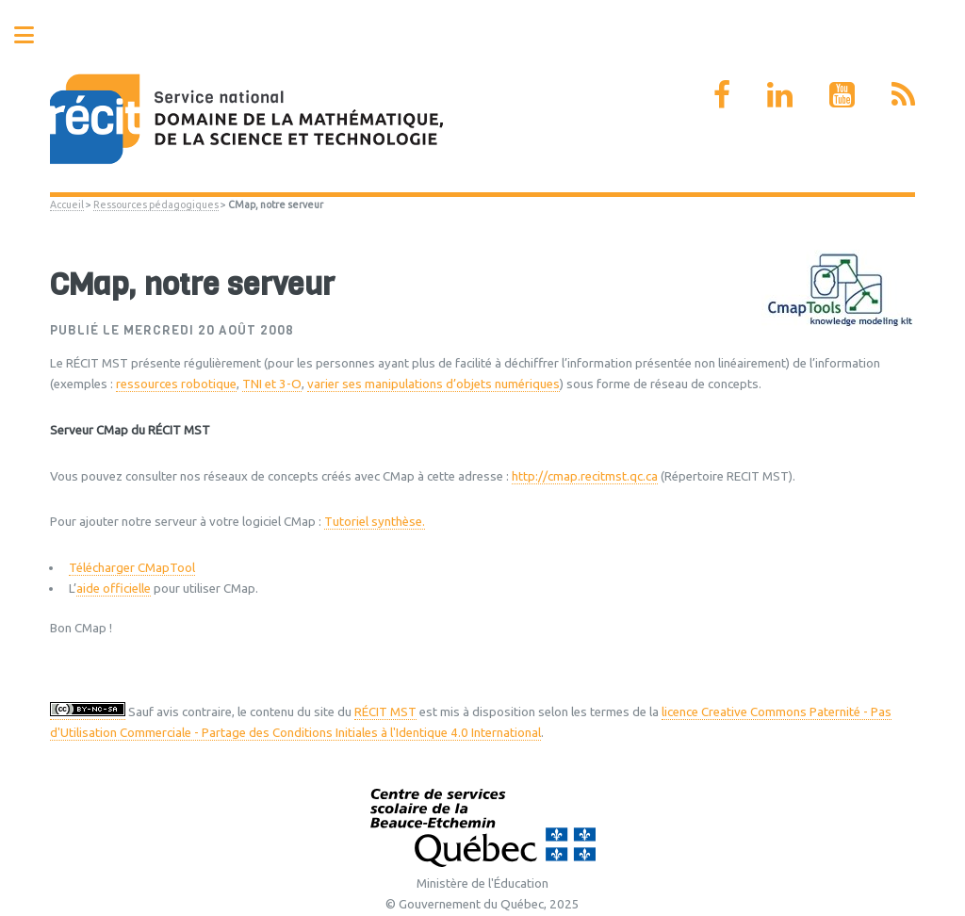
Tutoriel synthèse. (374, 522)
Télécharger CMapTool (132, 568)
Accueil (67, 204)
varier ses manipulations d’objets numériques (433, 384)
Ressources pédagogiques (156, 204)
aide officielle (113, 588)
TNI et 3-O (272, 384)
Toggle (34, 35)
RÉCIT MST (385, 712)
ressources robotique (176, 384)
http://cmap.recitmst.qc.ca (585, 476)
